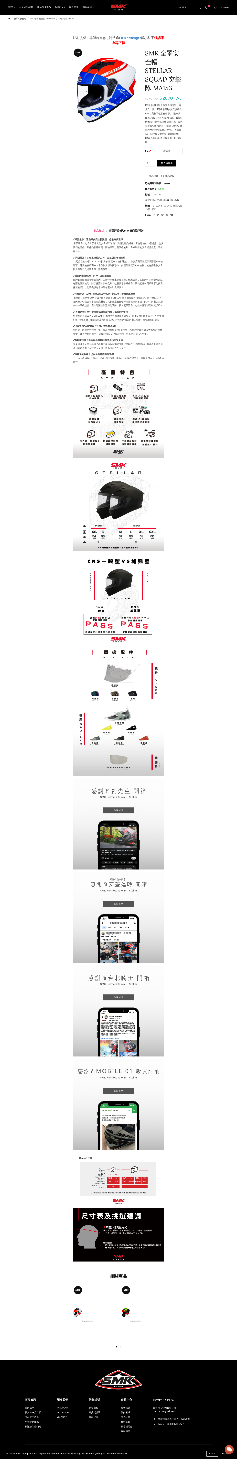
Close (212, 1454)
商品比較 (169, 176)
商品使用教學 (32, 1417)
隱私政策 (93, 1417)
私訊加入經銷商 (33, 1426)
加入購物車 (167, 163)
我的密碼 (125, 1412)
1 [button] (116, 1346)
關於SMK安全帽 (33, 1412)
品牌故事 (29, 1407)
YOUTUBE (62, 1417)
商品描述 (99, 230)
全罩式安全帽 (20, 18)
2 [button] (120, 1346)
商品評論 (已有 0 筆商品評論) (126, 230)
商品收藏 (153, 176)
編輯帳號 (125, 1407)
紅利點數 (125, 1421)
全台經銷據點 (32, 1421)
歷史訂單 (125, 1417)
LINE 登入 (182, 7)
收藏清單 (125, 1431)
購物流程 (93, 1407)
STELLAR (157, 205)
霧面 (153, 209)
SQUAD (167, 205)
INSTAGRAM (63, 1412)
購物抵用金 (126, 1426)
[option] (95, 1312)
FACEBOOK (62, 1407)
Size (147, 151)
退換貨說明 (94, 1412)
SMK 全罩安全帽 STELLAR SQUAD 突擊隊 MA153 (52, 18)
